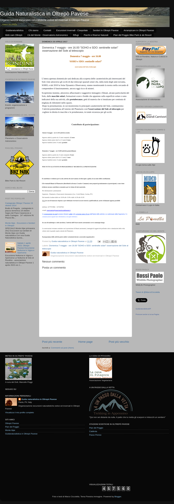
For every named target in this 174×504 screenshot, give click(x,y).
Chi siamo (33, 30)
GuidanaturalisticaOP (143, 309)
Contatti (47, 30)
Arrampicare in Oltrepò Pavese (139, 30)
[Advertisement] (111, 459)
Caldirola (93, 431)
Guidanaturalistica (14, 30)
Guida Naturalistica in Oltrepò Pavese (44, 14)
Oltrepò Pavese (12, 423)
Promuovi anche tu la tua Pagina (147, 314)
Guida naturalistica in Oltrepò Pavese (39, 399)
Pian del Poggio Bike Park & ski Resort (132, 35)
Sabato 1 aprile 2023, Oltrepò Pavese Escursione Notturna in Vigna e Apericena (25, 248)
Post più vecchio (119, 341)
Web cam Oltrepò (13, 35)
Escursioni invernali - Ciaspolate (72, 30)
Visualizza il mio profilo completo (19, 412)
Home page (85, 341)
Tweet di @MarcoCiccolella (148, 292)
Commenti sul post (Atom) (62, 348)
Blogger (117, 496)
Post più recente (52, 341)
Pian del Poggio (12, 427)
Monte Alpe (10, 430)
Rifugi (76, 35)
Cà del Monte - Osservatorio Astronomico (47, 35)
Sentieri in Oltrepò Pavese (106, 30)
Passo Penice (95, 435)
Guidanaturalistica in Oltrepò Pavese (21, 434)
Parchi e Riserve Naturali (96, 35)
